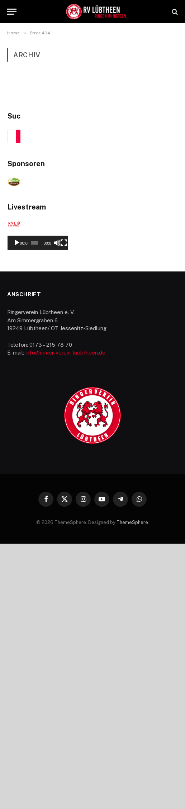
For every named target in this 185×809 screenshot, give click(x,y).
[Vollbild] (168, 508)
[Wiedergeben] (16, 508)
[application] (93, 467)
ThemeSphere (132, 787)
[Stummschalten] (157, 508)
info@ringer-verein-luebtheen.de (65, 618)
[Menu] (11, 12)
